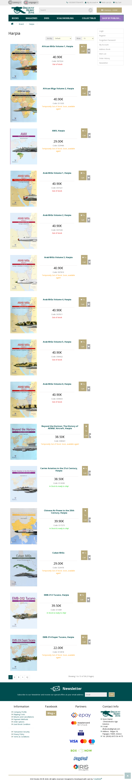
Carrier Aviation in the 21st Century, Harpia (59, 467)
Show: (79, 37)
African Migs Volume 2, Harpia (58, 87)
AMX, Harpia (58, 129)
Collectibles (88, 17)
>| (27, 676)
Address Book (104, 48)
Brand (21, 22)
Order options (18, 720)
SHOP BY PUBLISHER (111, 17)
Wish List (102, 52)
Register (102, 34)
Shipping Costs (19, 713)
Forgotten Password (107, 39)
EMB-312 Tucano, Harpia (56, 593)
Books (15, 17)
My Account (104, 43)
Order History (104, 57)
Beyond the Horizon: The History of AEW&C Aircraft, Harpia (60, 425)
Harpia (31, 22)
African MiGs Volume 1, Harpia (57, 44)
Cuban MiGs (58, 551)
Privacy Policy (18, 732)
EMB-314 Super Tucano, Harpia (58, 635)
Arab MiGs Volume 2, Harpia (57, 213)
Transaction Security (21, 730)
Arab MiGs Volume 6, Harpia (57, 382)
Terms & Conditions (21, 735)
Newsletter (103, 61)
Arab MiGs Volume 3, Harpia (58, 255)
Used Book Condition (21, 722)
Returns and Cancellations (23, 715)
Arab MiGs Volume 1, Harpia (57, 171)
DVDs (45, 17)
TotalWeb (97, 777)
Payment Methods (20, 718)
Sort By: (49, 37)
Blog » (51, 711)
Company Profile (20, 710)
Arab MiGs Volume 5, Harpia (57, 340)
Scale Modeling (64, 17)
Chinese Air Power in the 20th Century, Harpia (59, 510)
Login (101, 29)
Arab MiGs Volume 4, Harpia (57, 298)
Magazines (31, 17)
